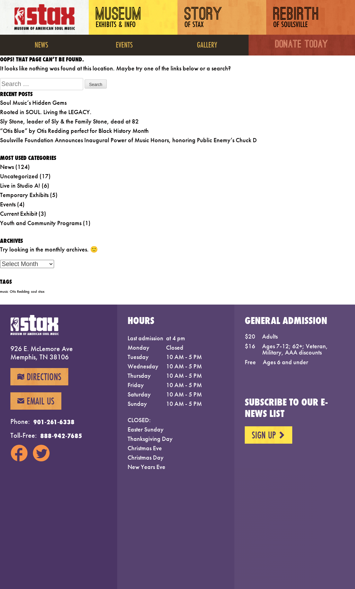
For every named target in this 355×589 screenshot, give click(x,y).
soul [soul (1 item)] (34, 291)
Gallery (207, 44)
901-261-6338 (54, 421)
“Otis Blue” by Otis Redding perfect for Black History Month (74, 131)
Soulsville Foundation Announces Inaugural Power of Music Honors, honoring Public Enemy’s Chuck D (128, 140)
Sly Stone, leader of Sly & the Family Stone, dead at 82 (69, 121)
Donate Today (301, 45)
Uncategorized (19, 176)
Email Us (35, 401)
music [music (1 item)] (4, 291)
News (41, 44)
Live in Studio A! (20, 185)
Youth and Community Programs (40, 223)
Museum (119, 18)
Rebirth (296, 18)
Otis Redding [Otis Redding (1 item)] (19, 291)
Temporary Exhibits (24, 195)
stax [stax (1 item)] (41, 291)
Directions (39, 376)
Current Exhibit (18, 213)
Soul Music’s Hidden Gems (33, 102)
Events (124, 44)
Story (203, 18)
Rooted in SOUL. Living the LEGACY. (46, 112)
